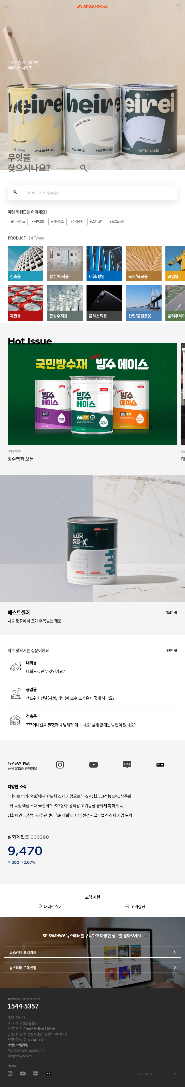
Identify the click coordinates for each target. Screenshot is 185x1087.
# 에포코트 (38, 221)
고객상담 (138, 906)
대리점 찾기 (53, 906)
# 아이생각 (77, 221)
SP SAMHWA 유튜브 (93, 764)
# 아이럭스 (57, 221)
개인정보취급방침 (18, 1045)
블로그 (35, 1073)
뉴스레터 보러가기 (92, 952)
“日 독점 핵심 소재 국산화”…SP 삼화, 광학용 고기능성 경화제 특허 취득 (65, 805)
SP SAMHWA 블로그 (127, 764)
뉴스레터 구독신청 (92, 967)
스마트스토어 (48, 1073)
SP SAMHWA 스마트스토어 (160, 764)
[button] (6, 6)
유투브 (23, 1073)
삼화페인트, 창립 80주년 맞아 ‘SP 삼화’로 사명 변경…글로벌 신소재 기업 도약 (70, 815)
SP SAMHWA (92, 6)
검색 (15, 192)
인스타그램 (10, 1073)
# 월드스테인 (116, 221)
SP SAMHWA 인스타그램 (60, 764)
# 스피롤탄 (96, 221)
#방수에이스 (17, 221)
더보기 (171, 612)
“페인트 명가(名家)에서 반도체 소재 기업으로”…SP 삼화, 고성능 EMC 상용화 (69, 796)
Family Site (158, 1074)
